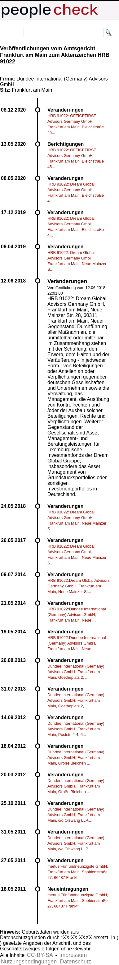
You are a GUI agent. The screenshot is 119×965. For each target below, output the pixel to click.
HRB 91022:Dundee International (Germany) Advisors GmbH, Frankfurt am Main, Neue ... (76, 615)
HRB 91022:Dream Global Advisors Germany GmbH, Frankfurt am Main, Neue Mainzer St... (78, 586)
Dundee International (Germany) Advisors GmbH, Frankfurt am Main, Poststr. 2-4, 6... (75, 729)
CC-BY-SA (40, 955)
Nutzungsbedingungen (29, 961)
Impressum (73, 955)
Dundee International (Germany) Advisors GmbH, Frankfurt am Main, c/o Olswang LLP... (75, 815)
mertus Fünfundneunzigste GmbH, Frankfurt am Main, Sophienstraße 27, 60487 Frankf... (77, 872)
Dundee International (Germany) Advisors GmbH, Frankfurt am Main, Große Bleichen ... (75, 757)
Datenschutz (75, 961)
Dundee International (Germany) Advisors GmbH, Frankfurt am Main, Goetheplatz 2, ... (75, 672)
